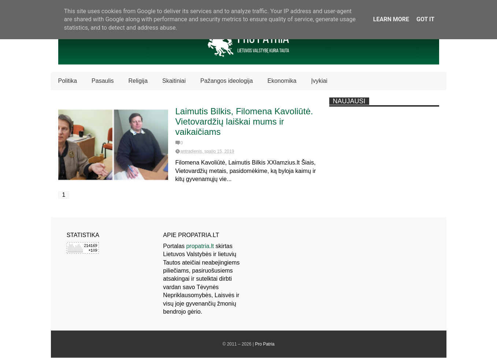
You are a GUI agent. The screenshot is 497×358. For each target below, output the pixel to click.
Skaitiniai (174, 81)
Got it (425, 19)
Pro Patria (264, 344)
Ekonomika (281, 81)
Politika (67, 81)
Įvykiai (319, 81)
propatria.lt (200, 246)
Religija (138, 81)
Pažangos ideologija (226, 81)
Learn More (391, 19)
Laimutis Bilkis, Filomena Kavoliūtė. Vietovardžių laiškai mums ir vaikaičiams (244, 121)
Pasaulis (103, 81)
